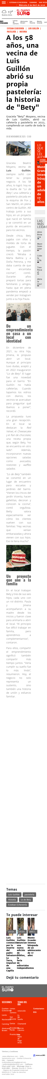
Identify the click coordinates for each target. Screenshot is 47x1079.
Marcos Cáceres (21, 1029)
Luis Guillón (14, 894)
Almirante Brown (24, 22)
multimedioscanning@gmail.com (14, 1062)
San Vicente (32, 22)
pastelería (29, 894)
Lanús (4, 1015)
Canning (33, 2)
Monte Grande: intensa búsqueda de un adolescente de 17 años (34, 946)
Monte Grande (39, 22)
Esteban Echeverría (17, 905)
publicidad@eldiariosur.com (13, 1064)
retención (22, 1011)
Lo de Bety (26, 899)
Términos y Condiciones (10, 1051)
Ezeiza (12, 1023)
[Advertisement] (23, 723)
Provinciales (15, 1034)
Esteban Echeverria (18, 2)
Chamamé (22, 1024)
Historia (12, 899)
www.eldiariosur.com (10, 1056)
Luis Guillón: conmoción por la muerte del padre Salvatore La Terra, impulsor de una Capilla (12, 954)
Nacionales (6, 1019)
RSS (34, 1012)
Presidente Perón (14, 1029)
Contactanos (38, 1009)
